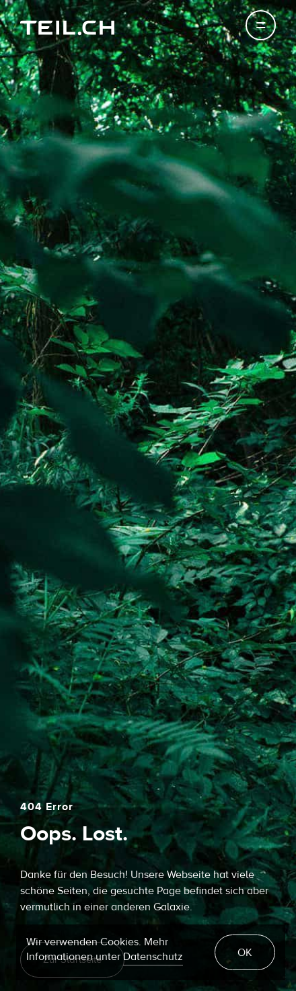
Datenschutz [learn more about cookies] (153, 956)
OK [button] (244, 952)
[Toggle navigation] (261, 25)
